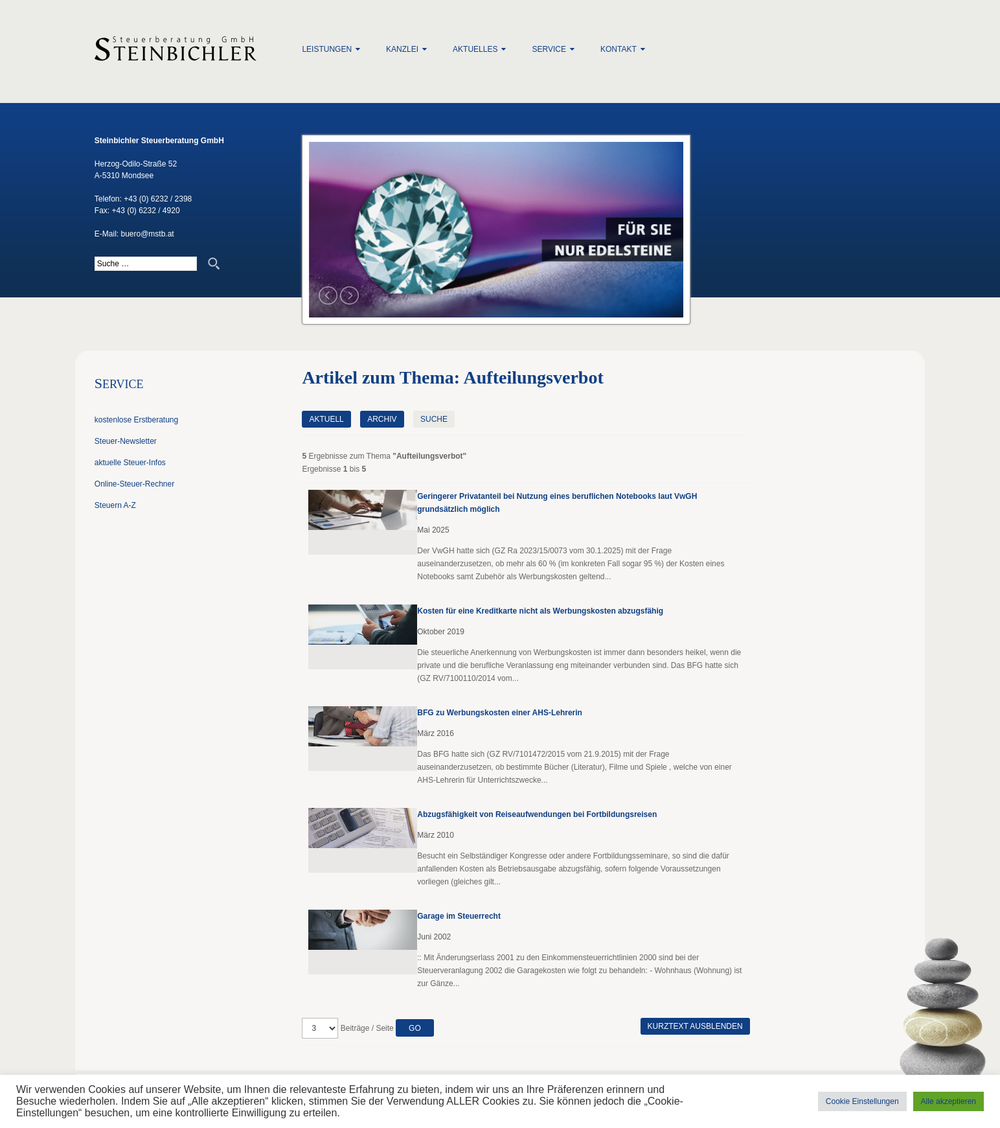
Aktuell (326, 419)
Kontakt (618, 49)
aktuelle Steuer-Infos (130, 462)
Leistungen (327, 49)
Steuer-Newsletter (126, 441)
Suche (434, 419)
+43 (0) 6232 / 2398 (158, 198)
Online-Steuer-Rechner (134, 484)
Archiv (381, 419)
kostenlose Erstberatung (136, 419)
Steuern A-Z (115, 505)
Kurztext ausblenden (695, 1026)
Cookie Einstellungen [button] (862, 1101)
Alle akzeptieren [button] (948, 1101)
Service (548, 49)
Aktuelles (475, 49)
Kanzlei (402, 49)
